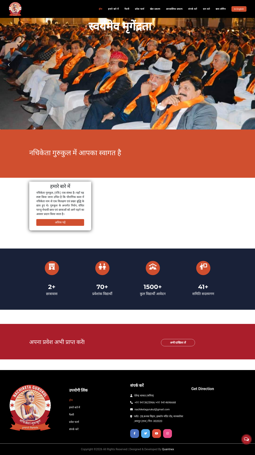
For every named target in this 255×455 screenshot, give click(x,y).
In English (239, 9)
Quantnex (168, 449)
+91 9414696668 (166, 402)
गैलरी (126, 9)
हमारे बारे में (113, 9)
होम (100, 9)
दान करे (206, 9)
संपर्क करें (192, 9)
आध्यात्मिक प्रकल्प (174, 9)
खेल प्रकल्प (155, 9)
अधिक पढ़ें (60, 222)
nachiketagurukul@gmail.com (150, 409)
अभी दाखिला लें (178, 342)
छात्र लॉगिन (221, 9)
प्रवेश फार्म (139, 9)
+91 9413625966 (142, 402)
